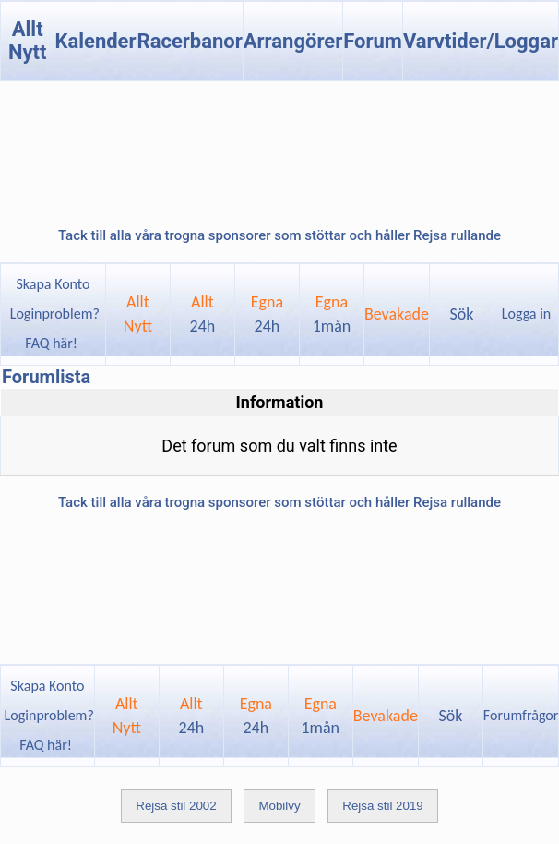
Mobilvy (279, 806)
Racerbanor (190, 41)
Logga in (526, 313)
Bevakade (396, 314)
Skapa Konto (52, 284)
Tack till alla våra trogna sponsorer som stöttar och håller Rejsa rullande (279, 235)
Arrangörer (293, 41)
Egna (267, 314)
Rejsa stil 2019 (382, 806)
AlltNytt (138, 314)
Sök (462, 314)
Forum (372, 41)
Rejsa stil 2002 (176, 806)
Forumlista (46, 377)
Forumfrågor (520, 715)
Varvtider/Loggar (480, 41)
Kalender (95, 41)
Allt (203, 314)
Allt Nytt (27, 41)
